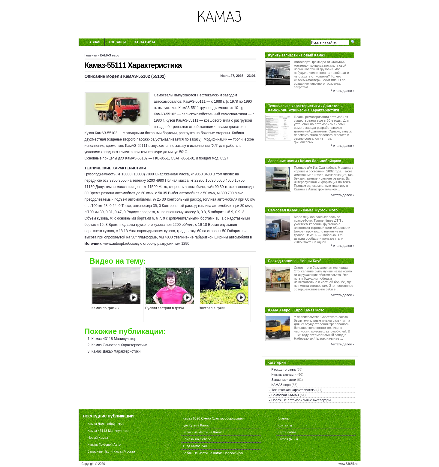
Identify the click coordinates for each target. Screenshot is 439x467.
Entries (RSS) (288, 439)
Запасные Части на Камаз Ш (205, 432)
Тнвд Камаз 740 (195, 446)
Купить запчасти (284, 374)
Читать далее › (342, 90)
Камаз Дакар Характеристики (116, 351)
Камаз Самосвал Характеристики (119, 345)
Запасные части (284, 379)
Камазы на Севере (197, 439)
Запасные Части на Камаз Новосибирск (213, 453)
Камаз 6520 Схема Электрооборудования (214, 418)
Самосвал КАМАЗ (285, 395)
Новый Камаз (98, 437)
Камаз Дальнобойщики (105, 424)
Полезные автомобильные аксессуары (301, 400)
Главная (93, 42)
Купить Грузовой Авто (104, 444)
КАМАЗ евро (109, 55)
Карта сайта (144, 42)
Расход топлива (284, 369)
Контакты (117, 42)
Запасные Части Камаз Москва (111, 451)
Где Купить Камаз (196, 425)
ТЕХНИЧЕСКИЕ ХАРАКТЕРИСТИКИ (115, 168)
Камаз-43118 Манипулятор (114, 339)
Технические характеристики (294, 390)
